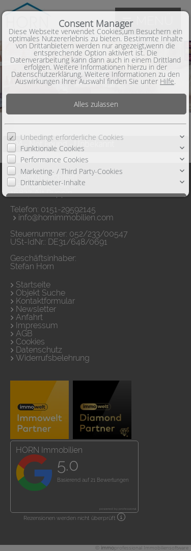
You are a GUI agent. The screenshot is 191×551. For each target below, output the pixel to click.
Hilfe (167, 81)
